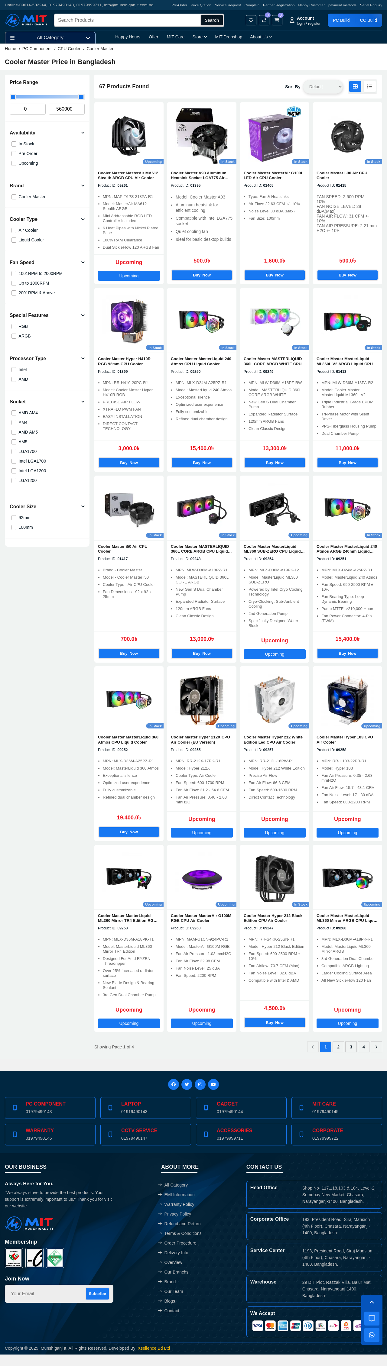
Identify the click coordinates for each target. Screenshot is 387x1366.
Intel (23, 369)
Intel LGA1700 (32, 461)
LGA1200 (28, 480)
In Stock (26, 143)
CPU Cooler (69, 48)
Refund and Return (179, 1235)
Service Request (228, 5)
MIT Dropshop (228, 36)
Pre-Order (179, 5)
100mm (26, 527)
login (301, 23)
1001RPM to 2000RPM (41, 273)
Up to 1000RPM (34, 283)
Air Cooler (28, 230)
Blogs (166, 1312)
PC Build (341, 20)
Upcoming (28, 163)
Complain (252, 5)
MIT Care (176, 36)
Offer (153, 36)
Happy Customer (311, 5)
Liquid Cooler (31, 239)
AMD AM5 (28, 432)
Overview (170, 1273)
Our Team (170, 1302)
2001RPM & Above (37, 292)
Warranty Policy (176, 1215)
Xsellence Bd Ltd (154, 1359)
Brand (167, 1293)
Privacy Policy (174, 1225)
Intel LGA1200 (32, 470)
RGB (23, 326)
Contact (168, 1322)
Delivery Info (173, 1264)
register (314, 23)
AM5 (23, 441)
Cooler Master (99, 48)
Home (10, 48)
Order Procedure (177, 1254)
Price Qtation (201, 5)
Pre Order (28, 153)
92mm (25, 517)
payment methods (342, 5)
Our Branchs (173, 1283)
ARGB (25, 336)
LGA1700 (28, 451)
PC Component (37, 48)
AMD (23, 379)
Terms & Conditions (179, 1244)
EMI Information (176, 1206)
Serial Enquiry (371, 5)
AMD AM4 (28, 412)
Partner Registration (278, 5)
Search (212, 20)
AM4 (23, 422)
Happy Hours (127, 36)
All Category (173, 1196)
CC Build (368, 20)
